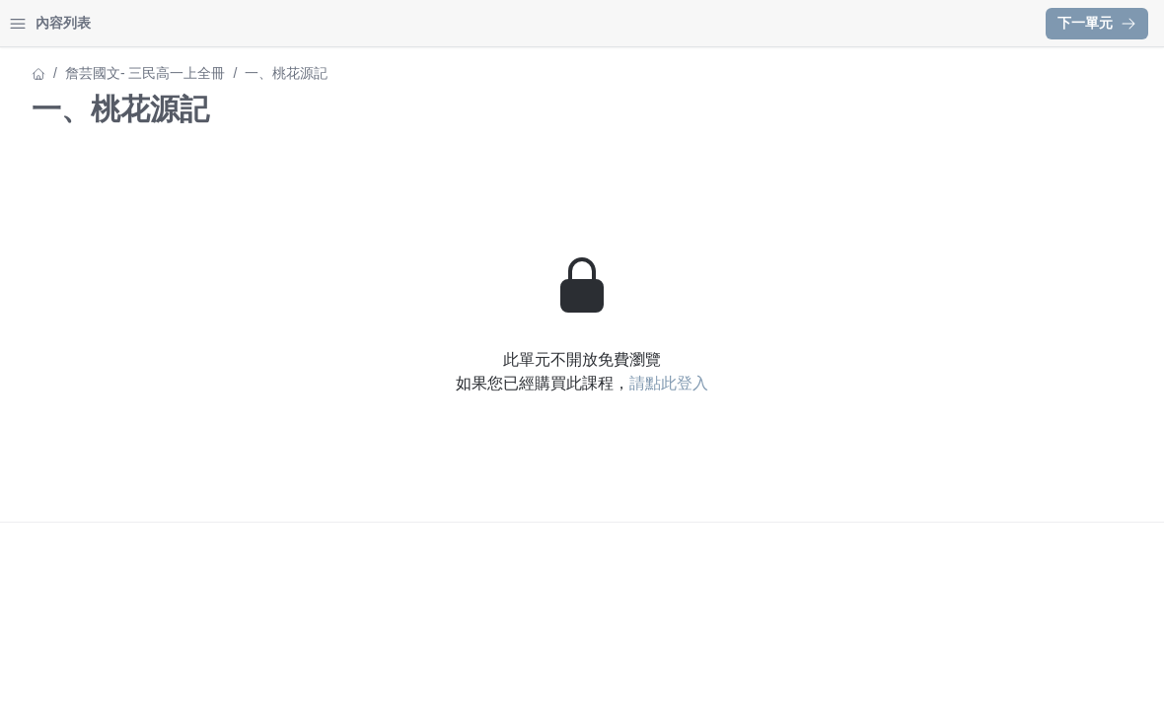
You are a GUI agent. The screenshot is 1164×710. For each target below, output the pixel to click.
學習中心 (122, 23)
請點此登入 (841, 383)
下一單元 (1096, 23)
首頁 (41, 23)
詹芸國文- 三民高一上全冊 (96, 73)
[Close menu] (320, 23)
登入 (203, 23)
